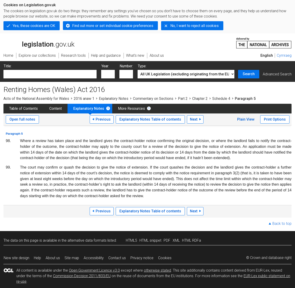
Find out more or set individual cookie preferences (112, 26)
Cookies (164, 258)
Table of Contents (23, 108)
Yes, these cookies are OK (34, 26)
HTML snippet (150, 240)
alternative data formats (87, 240)
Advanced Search (277, 74)
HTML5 (131, 240)
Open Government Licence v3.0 (94, 270)
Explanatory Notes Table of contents (150, 119)
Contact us (117, 258)
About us (53, 258)
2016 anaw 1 (84, 98)
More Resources (131, 108)
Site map (72, 258)
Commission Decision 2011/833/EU (82, 276)
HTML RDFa (191, 240)
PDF (167, 240)
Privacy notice (141, 258)
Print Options (275, 119)
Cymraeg (284, 55)
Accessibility (94, 258)
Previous (103, 119)
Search (249, 74)
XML (176, 240)
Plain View (245, 119)
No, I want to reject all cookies (194, 26)
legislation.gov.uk (38, 42)
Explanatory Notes (113, 98)
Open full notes (22, 119)
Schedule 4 (221, 98)
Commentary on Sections (153, 98)
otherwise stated (157, 270)
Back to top (282, 223)
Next (194, 119)
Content (55, 108)
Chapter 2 (200, 98)
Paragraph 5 (14, 133)
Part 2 (183, 98)
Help (37, 258)
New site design (16, 258)
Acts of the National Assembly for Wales (36, 98)
